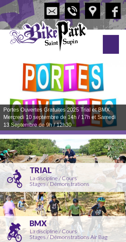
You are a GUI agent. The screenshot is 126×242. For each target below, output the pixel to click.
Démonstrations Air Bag (78, 237)
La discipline (44, 178)
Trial (41, 170)
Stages (38, 183)
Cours (69, 178)
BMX (38, 223)
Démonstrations (69, 183)
